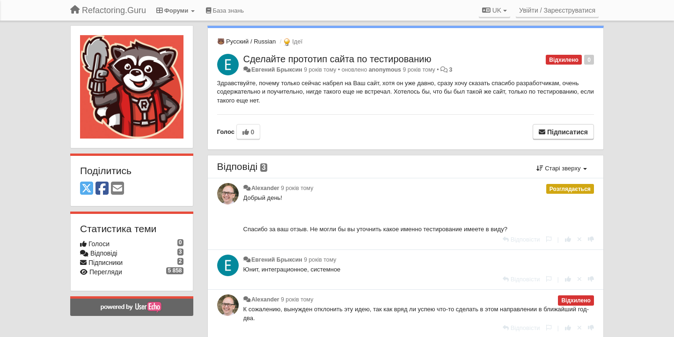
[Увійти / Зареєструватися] (557, 10)
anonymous (385, 69)
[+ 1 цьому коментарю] (568, 239)
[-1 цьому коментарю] (591, 239)
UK (494, 10)
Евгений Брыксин (276, 69)
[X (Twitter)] (86, 189)
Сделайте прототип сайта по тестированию (337, 59)
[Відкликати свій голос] (579, 239)
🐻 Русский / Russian (246, 41)
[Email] (117, 189)
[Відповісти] (521, 239)
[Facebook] (102, 189)
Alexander (265, 188)
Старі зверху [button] (561, 168)
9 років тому (297, 188)
